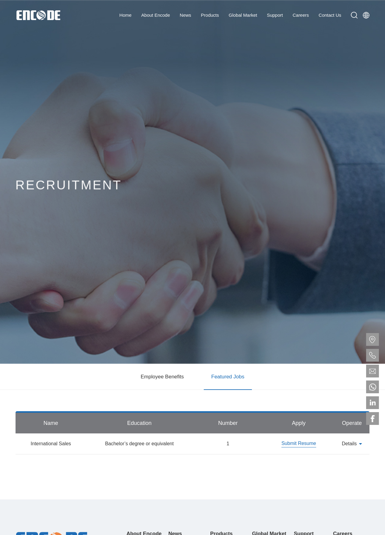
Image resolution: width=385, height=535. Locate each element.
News (185, 15)
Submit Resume (298, 443)
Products (210, 15)
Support (275, 15)
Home (125, 15)
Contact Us (330, 15)
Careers (301, 15)
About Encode (155, 15)
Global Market (243, 15)
